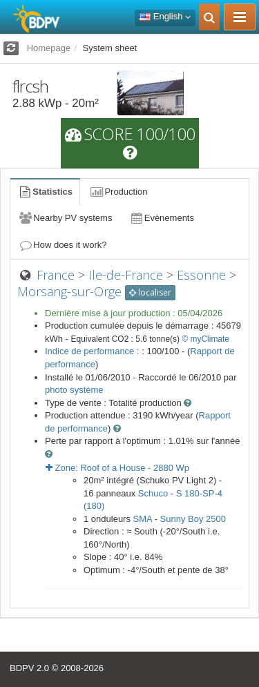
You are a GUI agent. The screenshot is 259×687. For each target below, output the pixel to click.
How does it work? (62, 245)
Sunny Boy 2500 (193, 519)
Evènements (161, 218)
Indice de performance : (93, 351)
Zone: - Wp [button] (117, 468)
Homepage (49, 48)
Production (118, 191)
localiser (150, 292)
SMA (142, 519)
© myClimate (205, 339)
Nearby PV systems (65, 218)
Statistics (45, 191)
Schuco (153, 493)
